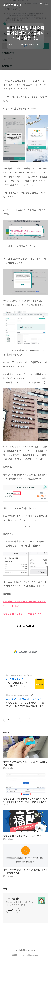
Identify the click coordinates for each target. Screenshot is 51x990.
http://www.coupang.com (17, 695)
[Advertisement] (25, 652)
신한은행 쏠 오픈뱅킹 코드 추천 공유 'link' (22, 613)
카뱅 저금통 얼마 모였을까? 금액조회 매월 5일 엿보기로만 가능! (24, 603)
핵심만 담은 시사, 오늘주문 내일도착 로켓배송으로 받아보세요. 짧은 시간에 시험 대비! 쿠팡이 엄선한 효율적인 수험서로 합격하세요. (25, 704)
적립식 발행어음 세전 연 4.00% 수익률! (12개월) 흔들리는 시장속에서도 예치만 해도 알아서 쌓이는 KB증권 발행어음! (17, 684)
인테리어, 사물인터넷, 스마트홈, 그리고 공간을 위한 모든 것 (19, 903)
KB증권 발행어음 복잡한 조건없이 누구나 (17, 679)
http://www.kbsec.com (16, 675)
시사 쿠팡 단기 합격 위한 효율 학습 (24, 699)
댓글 (6, 888)
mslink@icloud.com (25, 950)
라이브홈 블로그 (12, 5)
